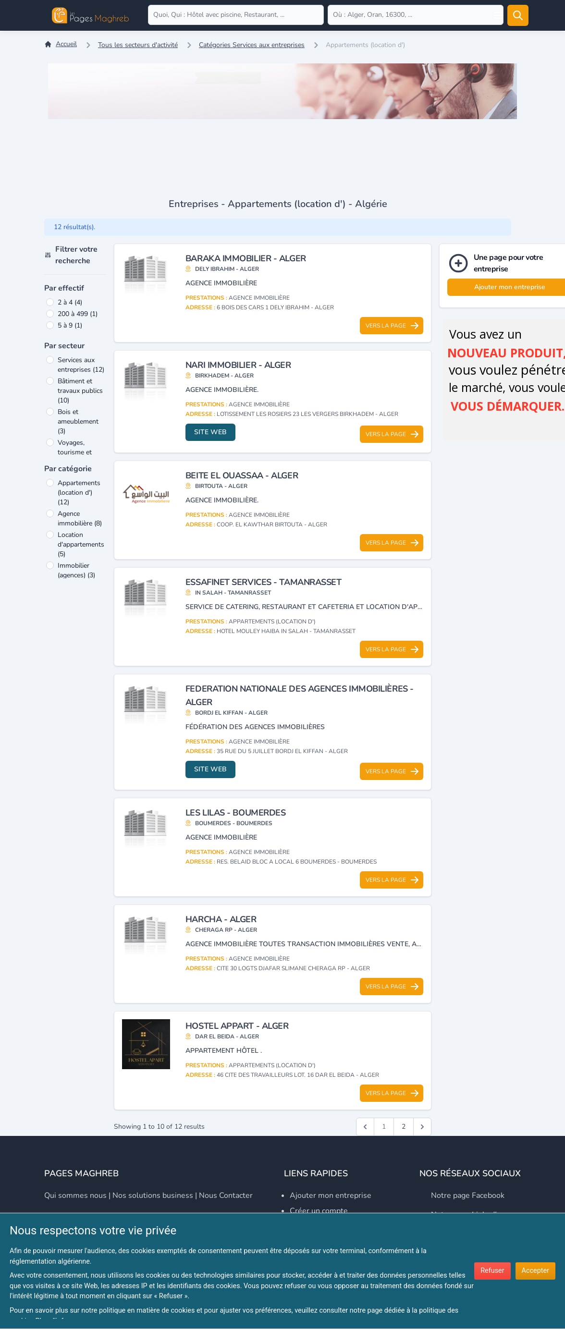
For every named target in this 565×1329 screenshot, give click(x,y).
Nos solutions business (152, 1195)
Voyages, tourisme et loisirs (75, 452)
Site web (210, 432)
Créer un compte (319, 1211)
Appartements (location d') (79, 492)
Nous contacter (226, 1195)
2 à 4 (70, 302)
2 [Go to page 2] (403, 1126)
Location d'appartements (81, 544)
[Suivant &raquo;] (422, 1127)
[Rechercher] (517, 15)
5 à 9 (70, 325)
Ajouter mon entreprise (330, 1195)
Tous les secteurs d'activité (138, 44)
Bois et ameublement (78, 421)
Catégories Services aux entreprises (252, 44)
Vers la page (392, 325)
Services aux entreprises (81, 364)
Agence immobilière (80, 518)
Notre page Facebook (467, 1195)
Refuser (492, 1271)
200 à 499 (78, 313)
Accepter (535, 1271)
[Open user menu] (498, 15)
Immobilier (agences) (76, 570)
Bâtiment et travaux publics (80, 391)
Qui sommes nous (75, 1195)
